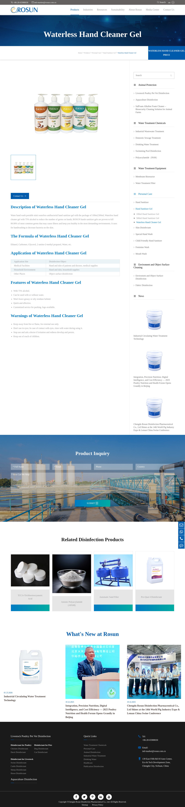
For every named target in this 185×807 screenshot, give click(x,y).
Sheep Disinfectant (18, 769)
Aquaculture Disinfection (147, 100)
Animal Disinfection (92, 752)
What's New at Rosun (92, 633)
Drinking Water (90, 759)
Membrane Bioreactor (145, 176)
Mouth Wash (141, 254)
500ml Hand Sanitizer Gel (147, 218)
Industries (88, 9)
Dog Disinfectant (41, 748)
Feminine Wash (142, 247)
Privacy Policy (97, 804)
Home (80, 53)
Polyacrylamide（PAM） (147, 157)
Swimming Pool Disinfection (148, 151)
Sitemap (85, 804)
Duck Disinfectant (18, 752)
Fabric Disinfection (144, 285)
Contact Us (168, 9)
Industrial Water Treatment (95, 755)
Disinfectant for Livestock (22, 759)
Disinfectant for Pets (43, 745)
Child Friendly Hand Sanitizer (149, 241)
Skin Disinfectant (143, 227)
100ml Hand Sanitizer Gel (147, 214)
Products (74, 9)
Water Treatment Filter (145, 183)
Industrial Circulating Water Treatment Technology (150, 337)
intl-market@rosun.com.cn (44, 2)
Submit (92, 503)
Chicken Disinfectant (19, 748)
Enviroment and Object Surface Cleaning (151, 266)
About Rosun (135, 9)
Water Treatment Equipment (150, 168)
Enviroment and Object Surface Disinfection (149, 277)
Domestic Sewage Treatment (148, 138)
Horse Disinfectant (18, 773)
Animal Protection (145, 85)
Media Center (152, 9)
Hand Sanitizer (142, 202)
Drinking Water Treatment (147, 144)
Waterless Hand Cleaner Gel (127, 53)
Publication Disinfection (94, 766)
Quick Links (90, 735)
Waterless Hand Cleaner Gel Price (166, 53)
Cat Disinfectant (41, 752)
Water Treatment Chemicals (150, 123)
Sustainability (118, 9)
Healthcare (88, 762)
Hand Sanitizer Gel (109, 53)
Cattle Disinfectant (18, 766)
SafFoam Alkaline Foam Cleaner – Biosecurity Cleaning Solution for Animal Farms (154, 109)
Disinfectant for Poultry (21, 745)
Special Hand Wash (144, 234)
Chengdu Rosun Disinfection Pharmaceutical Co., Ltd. (89, 801)
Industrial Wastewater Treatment (150, 131)
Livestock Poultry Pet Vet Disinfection (152, 93)
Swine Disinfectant (18, 762)
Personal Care (96, 53)
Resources (102, 9)
